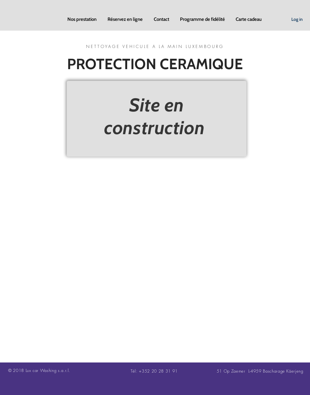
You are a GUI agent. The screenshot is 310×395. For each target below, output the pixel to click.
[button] (83, 19)
